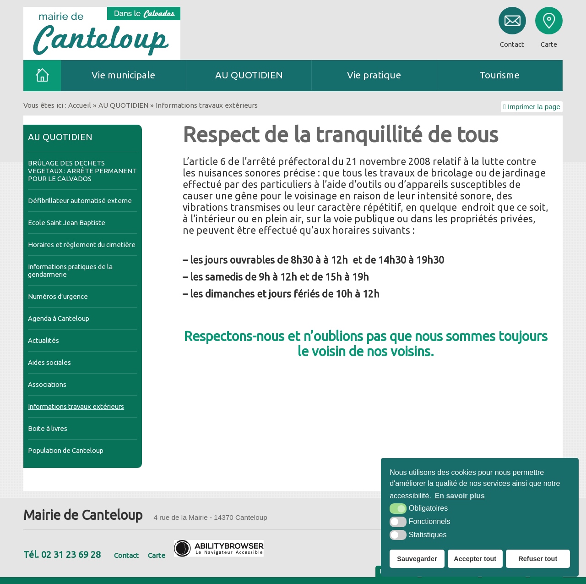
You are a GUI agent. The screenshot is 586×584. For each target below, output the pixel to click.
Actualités (43, 340)
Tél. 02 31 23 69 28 (62, 554)
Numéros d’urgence (58, 296)
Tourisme (499, 75)
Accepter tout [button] (475, 558)
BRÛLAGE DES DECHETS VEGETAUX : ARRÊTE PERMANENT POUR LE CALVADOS (82, 170)
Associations (47, 384)
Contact (126, 555)
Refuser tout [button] (537, 558)
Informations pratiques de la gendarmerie (70, 270)
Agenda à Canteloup (58, 318)
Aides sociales (49, 362)
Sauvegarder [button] (417, 558)
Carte (156, 555)
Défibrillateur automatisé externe (80, 200)
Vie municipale (123, 75)
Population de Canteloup (65, 450)
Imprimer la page (531, 106)
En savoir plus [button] (460, 496)
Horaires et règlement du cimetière (82, 244)
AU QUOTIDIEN (249, 75)
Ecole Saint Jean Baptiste (66, 222)
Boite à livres (47, 428)
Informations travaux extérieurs (76, 406)
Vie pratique (374, 75)
